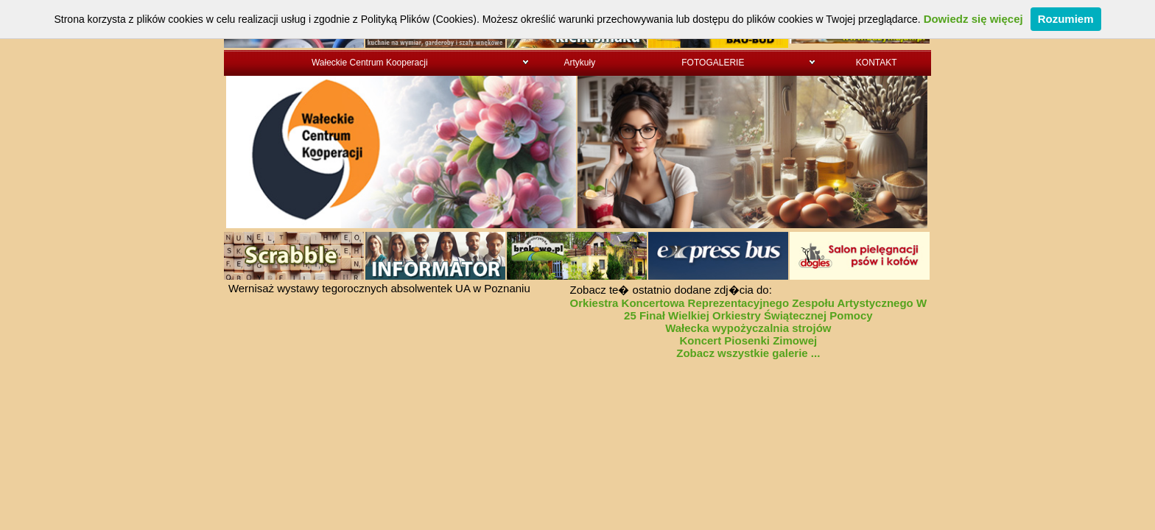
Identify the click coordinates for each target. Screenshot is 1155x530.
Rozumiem (1066, 19)
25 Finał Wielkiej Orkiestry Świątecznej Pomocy (748, 315)
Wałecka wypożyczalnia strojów (748, 328)
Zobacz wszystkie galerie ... (748, 353)
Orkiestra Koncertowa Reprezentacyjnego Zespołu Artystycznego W (748, 303)
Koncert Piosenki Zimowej (748, 340)
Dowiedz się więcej (973, 19)
